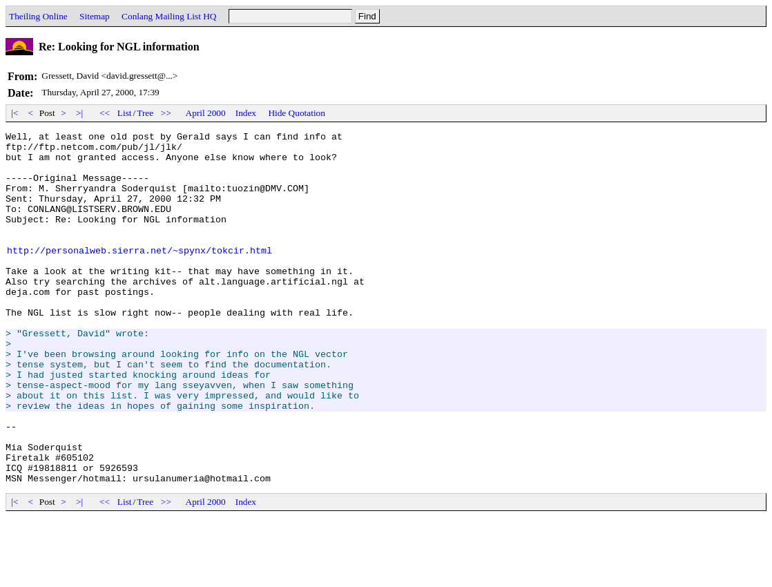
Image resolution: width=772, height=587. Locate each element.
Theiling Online (38, 16)
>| (80, 113)
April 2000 (206, 113)
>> (166, 113)
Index (245, 113)
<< (105, 113)
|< (15, 113)
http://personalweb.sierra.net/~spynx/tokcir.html (139, 275)
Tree (145, 113)
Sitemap (94, 16)
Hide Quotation (296, 113)
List (124, 113)
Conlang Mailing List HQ (169, 16)
